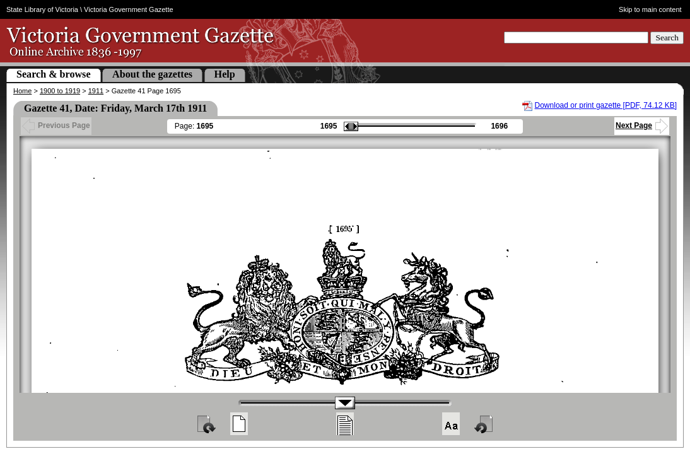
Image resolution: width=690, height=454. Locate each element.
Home (22, 91)
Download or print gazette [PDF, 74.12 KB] (606, 105)
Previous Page (56, 125)
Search (667, 37)
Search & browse (53, 74)
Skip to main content (650, 9)
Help (224, 74)
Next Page (642, 125)
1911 (95, 91)
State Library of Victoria (42, 9)
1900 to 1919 (60, 91)
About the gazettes (152, 74)
